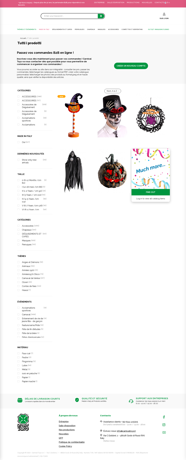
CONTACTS (159, 2)
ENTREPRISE (99, 2)
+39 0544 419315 (25, 2)
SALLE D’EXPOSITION (115, 2)
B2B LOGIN (164, 18)
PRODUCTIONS (133, 2)
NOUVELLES (147, 2)
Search (101, 16)
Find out (150, 192)
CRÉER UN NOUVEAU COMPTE (131, 66)
